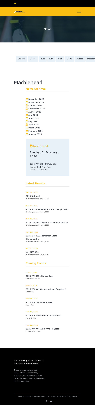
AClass (80, 58)
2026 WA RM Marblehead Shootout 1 (44, 315)
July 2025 (33, 115)
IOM (51, 58)
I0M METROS (32, 252)
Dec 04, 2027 (32, 192)
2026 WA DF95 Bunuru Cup (39, 276)
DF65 (59, 58)
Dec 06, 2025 (32, 206)
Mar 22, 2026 (32, 325)
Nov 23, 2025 (32, 248)
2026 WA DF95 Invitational (39, 302)
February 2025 (35, 131)
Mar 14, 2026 (32, 299)
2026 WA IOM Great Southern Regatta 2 (46, 289)
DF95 (69, 58)
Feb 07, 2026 (32, 285)
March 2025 (34, 127)
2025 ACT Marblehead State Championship (47, 209)
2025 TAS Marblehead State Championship (47, 222)
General (21, 58)
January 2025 (35, 134)
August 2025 (34, 112)
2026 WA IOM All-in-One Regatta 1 (43, 329)
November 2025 (36, 102)
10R (43, 58)
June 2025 (33, 118)
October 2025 (35, 105)
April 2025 (33, 124)
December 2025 (36, 99)
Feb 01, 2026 (31, 272)
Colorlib (74, 396)
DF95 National (33, 196)
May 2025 (33, 121)
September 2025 (36, 108)
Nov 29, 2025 (32, 232)
